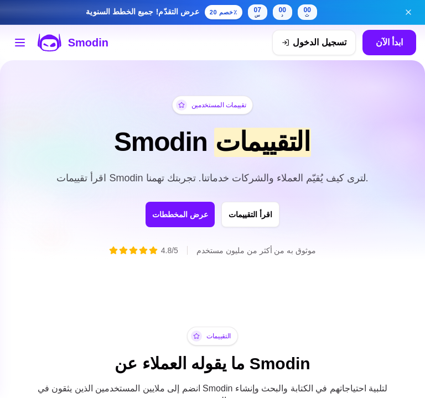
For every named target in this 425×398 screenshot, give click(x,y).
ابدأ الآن (389, 42)
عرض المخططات (170, 214)
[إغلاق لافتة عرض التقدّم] (408, 12)
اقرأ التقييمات (261, 214)
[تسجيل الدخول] (313, 42)
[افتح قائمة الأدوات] (20, 43)
